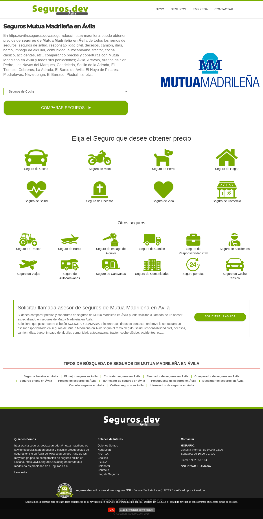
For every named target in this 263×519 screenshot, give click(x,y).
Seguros (178, 9)
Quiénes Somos (107, 445)
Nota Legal (104, 449)
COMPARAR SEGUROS (66, 108)
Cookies (102, 457)
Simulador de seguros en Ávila (167, 376)
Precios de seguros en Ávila (77, 380)
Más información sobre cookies (137, 509)
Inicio (159, 9)
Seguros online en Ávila (36, 380)
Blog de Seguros (108, 474)
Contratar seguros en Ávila (122, 376)
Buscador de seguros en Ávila (222, 380)
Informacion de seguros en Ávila (172, 385)
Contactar (223, 9)
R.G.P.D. (103, 453)
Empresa (200, 9)
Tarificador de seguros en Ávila (124, 380)
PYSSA (102, 461)
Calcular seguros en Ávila (86, 385)
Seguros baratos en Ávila (41, 376)
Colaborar (103, 466)
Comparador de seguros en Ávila (217, 376)
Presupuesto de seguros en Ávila (173, 380)
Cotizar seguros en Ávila (127, 385)
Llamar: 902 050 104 (194, 460)
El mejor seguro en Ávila (81, 376)
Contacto (103, 470)
